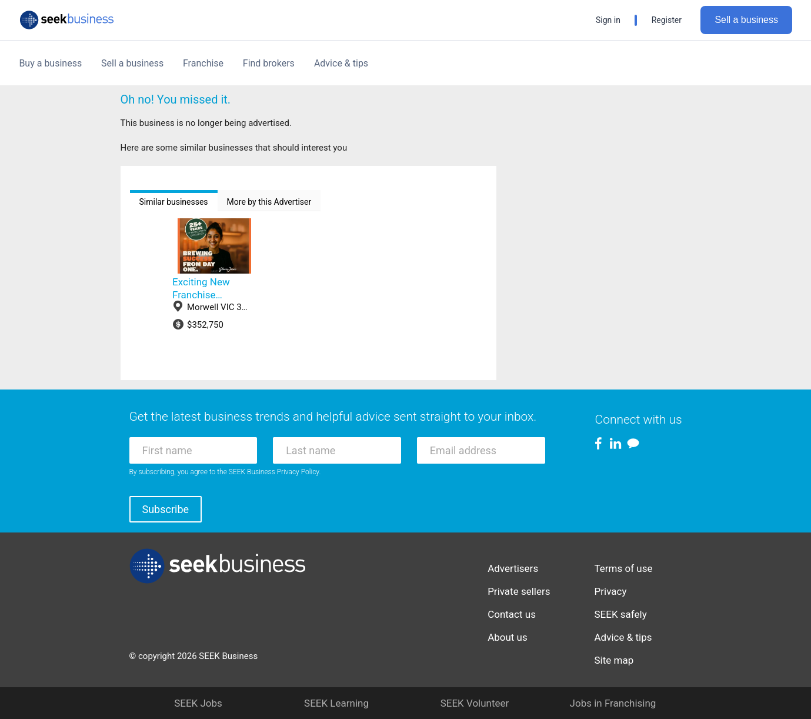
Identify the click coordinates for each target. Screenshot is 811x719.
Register (667, 20)
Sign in (608, 20)
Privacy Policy (298, 472)
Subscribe (165, 509)
